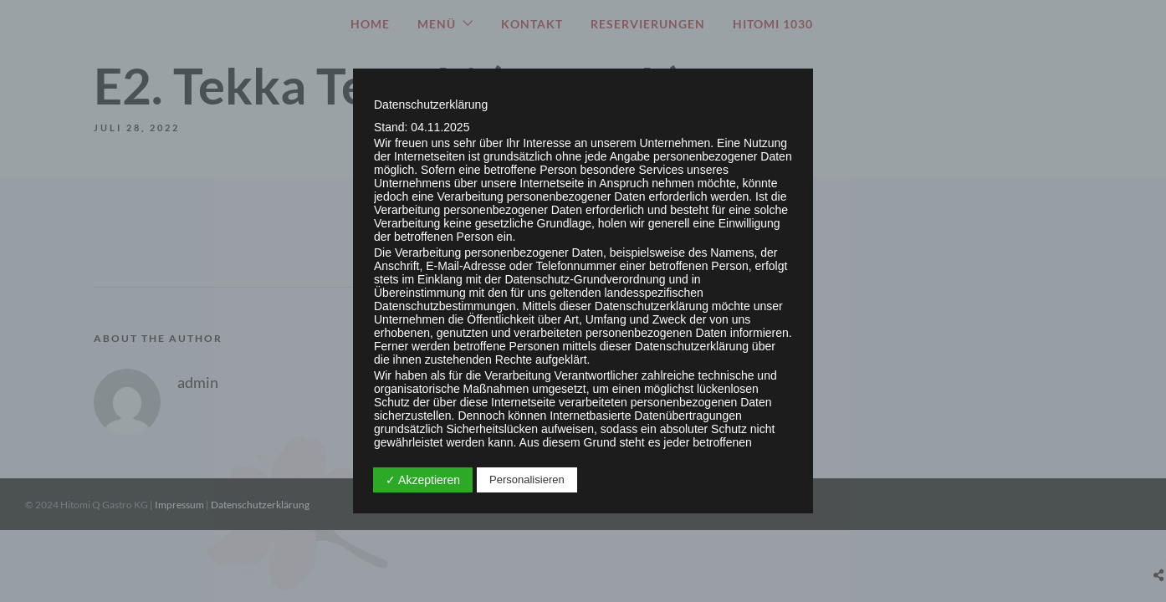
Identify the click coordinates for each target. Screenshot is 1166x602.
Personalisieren (527, 479)
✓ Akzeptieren (423, 480)
